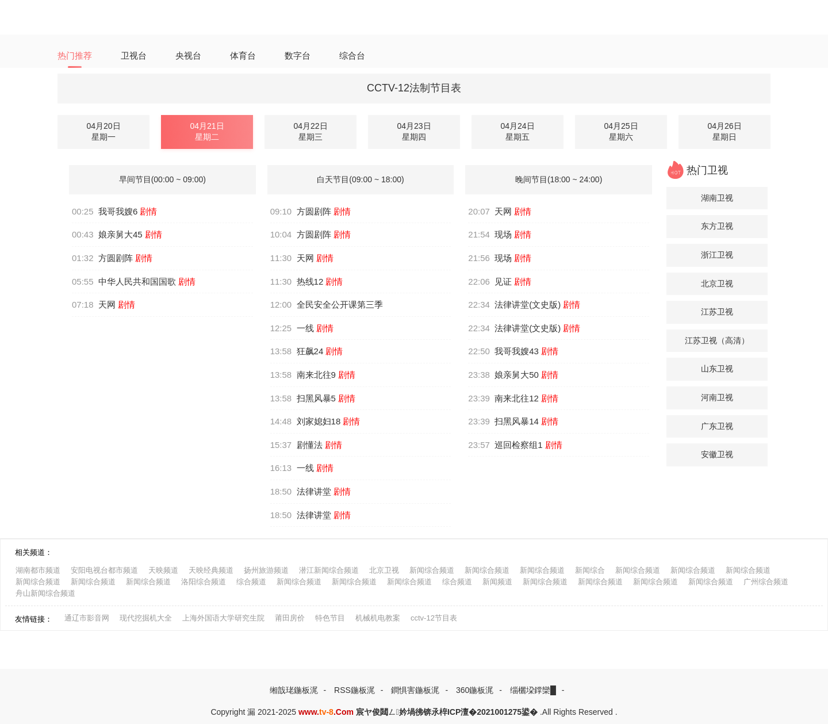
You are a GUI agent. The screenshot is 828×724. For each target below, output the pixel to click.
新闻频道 (497, 581)
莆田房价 (290, 618)
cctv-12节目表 (434, 618)
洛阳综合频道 (203, 581)
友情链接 (30, 619)
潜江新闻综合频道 (329, 570)
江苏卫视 (717, 311)
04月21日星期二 (207, 131)
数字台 (297, 56)
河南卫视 (717, 397)
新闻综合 (590, 570)
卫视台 (134, 56)
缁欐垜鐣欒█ (533, 690)
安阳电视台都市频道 (104, 570)
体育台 (243, 56)
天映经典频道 (211, 570)
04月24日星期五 (517, 131)
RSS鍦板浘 (354, 690)
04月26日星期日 (724, 131)
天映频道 (163, 570)
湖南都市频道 (38, 570)
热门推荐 (74, 56)
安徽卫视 (717, 454)
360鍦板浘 (474, 690)
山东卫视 (717, 368)
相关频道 (30, 552)
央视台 (188, 56)
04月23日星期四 (414, 131)
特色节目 (330, 618)
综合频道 (251, 581)
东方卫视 (717, 226)
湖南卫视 (717, 197)
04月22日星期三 (310, 131)
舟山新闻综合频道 (45, 593)
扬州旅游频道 (266, 570)
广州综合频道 (765, 581)
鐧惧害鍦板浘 (415, 690)
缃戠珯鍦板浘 (294, 690)
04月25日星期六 (621, 131)
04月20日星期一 (103, 131)
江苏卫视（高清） (717, 340)
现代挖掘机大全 (146, 618)
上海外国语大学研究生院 (223, 618)
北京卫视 (717, 283)
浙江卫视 (717, 254)
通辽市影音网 (86, 618)
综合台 (352, 56)
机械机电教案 (377, 618)
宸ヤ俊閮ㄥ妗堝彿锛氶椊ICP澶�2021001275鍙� (447, 712)
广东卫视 (717, 426)
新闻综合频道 (431, 570)
